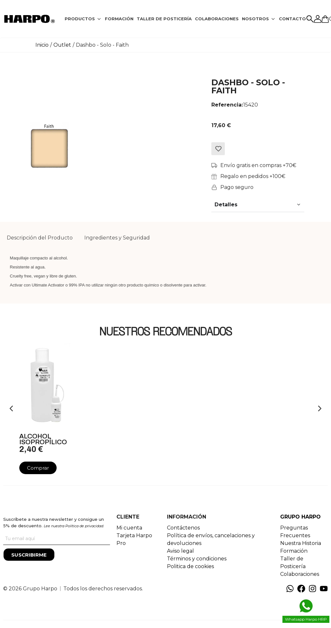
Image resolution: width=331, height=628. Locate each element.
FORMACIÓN (119, 18)
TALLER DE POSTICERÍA (164, 18)
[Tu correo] (56, 538)
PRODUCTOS (80, 18)
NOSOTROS (255, 18)
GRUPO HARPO (300, 517)
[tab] (83, 19)
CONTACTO (292, 18)
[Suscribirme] (29, 554)
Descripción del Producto (40, 238)
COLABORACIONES (217, 18)
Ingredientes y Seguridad (117, 238)
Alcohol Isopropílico (43, 439)
